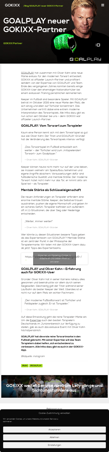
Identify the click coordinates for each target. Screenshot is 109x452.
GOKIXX (12, 5)
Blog (27, 6)
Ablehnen (54, 437)
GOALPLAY (27, 73)
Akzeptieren (54, 429)
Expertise (35, 320)
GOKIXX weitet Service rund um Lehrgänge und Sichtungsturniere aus (54, 388)
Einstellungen (54, 445)
